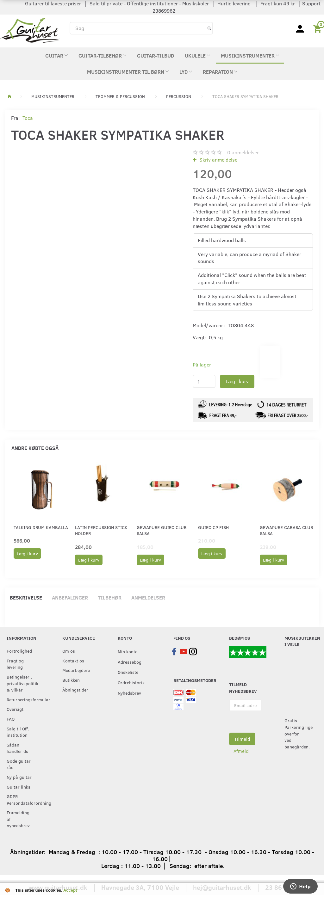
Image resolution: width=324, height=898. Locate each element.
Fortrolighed (19, 651)
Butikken (71, 680)
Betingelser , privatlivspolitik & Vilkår (21, 683)
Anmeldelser (148, 597)
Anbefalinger (70, 597)
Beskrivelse (26, 597)
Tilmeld (242, 739)
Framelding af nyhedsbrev (18, 818)
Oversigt (15, 709)
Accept (70, 890)
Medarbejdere (76, 670)
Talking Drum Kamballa (41, 527)
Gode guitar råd (19, 764)
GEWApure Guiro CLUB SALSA (162, 530)
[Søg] (209, 28)
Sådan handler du (17, 747)
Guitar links (18, 787)
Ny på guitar (19, 777)
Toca (27, 117)
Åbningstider (75, 689)
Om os (68, 651)
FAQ (11, 719)
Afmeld (241, 751)
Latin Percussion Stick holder (101, 530)
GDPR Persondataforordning (21, 799)
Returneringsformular (21, 699)
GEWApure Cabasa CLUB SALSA (286, 530)
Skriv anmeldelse (217, 159)
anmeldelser (243, 152)
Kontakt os (73, 660)
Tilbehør (110, 597)
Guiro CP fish (213, 527)
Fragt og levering (15, 663)
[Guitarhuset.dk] (30, 29)
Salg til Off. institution (18, 731)
